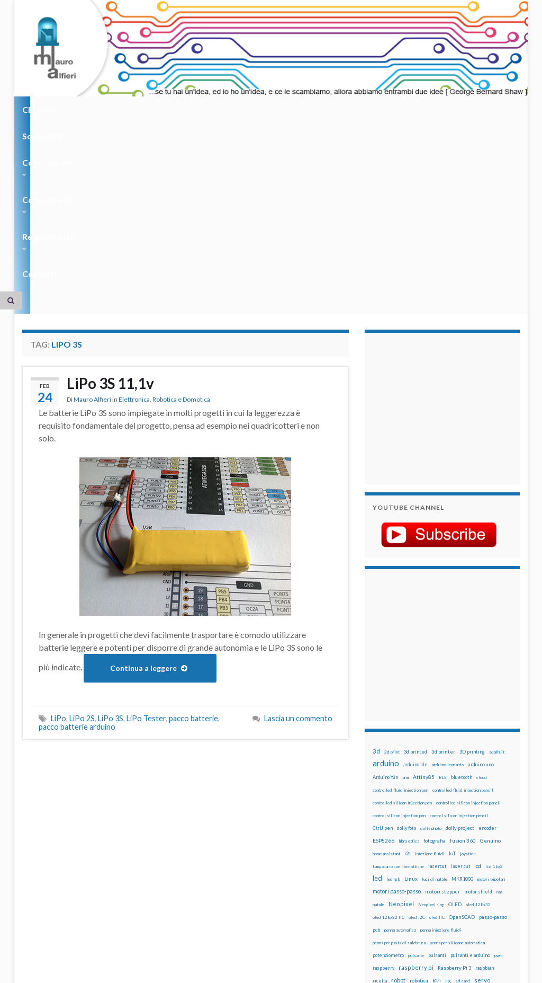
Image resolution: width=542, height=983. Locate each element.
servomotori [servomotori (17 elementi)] (386, 829)
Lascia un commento (298, 554)
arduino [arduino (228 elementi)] (386, 599)
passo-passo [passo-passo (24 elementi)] (493, 752)
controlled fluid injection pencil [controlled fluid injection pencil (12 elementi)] (462, 625)
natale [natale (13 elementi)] (378, 740)
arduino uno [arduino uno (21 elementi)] (481, 600)
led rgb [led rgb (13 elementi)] (393, 715)
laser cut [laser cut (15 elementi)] (460, 702)
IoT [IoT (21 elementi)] (452, 689)
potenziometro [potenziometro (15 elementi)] (388, 791)
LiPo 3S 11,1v (113, 219)
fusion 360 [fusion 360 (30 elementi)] (463, 676)
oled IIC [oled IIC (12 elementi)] (437, 753)
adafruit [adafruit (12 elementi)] (496, 587)
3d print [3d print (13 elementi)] (392, 587)
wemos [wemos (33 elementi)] (453, 854)
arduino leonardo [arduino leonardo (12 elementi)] (448, 600)
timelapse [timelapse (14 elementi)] (384, 854)
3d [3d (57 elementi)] (376, 586)
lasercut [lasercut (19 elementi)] (437, 702)
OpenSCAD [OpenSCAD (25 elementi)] (462, 752)
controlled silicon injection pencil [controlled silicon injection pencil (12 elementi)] (468, 638)
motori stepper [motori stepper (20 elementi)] (442, 727)
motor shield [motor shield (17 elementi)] (478, 727)
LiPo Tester (146, 554)
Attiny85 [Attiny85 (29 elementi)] (424, 612)
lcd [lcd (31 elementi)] (477, 701)
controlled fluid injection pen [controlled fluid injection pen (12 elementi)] (400, 625)
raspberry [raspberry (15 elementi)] (383, 804)
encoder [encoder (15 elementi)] (487, 664)
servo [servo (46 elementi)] (482, 815)
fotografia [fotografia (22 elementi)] (434, 676)
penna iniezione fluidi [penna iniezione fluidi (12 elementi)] (441, 765)
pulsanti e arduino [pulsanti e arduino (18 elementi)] (470, 791)
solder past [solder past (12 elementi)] (434, 829)
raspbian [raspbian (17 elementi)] (484, 804)
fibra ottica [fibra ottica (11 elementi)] (409, 676)
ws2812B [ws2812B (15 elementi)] (383, 867)
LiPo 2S (82, 554)
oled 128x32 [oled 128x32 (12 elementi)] (478, 740)
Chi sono (42, 109)
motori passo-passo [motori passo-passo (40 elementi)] (397, 726)
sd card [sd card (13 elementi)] (463, 816)
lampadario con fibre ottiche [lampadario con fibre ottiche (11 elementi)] (398, 702)
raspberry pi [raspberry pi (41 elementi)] (416, 803)
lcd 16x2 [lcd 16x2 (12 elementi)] (494, 702)
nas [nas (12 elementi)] (499, 727)
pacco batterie (193, 554)
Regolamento (319, 109)
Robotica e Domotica (181, 237)
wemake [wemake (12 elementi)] (433, 854)
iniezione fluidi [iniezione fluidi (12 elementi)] (430, 689)
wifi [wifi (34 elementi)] (470, 854)
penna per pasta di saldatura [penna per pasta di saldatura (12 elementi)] (399, 778)
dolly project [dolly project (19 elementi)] (460, 664)
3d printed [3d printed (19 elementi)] (415, 587)
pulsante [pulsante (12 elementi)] (416, 791)
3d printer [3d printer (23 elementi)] (443, 587)
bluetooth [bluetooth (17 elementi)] (461, 613)
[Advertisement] (439, 242)
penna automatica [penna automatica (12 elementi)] (400, 765)
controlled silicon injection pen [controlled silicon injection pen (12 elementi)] (402, 638)
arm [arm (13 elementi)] (405, 613)
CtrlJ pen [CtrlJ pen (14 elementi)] (383, 664)
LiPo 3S (110, 554)
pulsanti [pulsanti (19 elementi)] (437, 791)
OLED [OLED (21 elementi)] (455, 740)
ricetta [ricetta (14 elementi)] (380, 816)
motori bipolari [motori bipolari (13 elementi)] (491, 715)
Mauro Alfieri (92, 237)
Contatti (382, 109)
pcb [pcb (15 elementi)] (376, 765)
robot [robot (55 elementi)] (398, 815)
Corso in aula (245, 109)
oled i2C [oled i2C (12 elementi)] (417, 753)
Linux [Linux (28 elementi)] (411, 714)
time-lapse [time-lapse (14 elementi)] (475, 842)
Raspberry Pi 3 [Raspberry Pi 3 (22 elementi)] (454, 804)
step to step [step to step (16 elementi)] (444, 842)
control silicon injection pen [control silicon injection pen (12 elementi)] (399, 651)
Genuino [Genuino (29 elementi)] (490, 676)
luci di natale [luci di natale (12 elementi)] (434, 715)
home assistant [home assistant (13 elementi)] (386, 689)
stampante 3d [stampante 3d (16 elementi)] (388, 842)
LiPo (58, 554)
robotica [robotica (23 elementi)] (419, 816)
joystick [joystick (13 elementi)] (468, 689)
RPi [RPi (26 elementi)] (436, 816)
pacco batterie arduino (77, 562)
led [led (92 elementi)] (377, 714)
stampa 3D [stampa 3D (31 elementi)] (495, 829)
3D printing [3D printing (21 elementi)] (472, 587)
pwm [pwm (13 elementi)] (498, 791)
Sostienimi (101, 109)
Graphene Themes (111, 970)
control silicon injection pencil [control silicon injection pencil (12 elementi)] (459, 651)
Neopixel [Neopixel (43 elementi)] (401, 739)
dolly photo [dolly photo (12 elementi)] (430, 664)
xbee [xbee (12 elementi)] (401, 867)
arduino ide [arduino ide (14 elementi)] (415, 600)
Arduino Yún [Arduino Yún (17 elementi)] (385, 613)
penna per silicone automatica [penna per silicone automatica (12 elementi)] (457, 778)
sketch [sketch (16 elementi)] (411, 829)
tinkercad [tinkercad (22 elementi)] (411, 854)
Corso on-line (171, 109)
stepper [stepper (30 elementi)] (417, 841)
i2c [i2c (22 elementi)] (407, 689)
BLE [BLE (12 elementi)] (443, 613)
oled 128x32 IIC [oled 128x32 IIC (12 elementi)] (388, 753)
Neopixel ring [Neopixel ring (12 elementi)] (431, 740)
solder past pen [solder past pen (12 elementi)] (463, 829)
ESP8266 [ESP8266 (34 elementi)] (383, 676)
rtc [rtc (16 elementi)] (448, 816)
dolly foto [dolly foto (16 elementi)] (406, 664)
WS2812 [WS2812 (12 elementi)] (488, 854)
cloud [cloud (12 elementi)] (481, 613)
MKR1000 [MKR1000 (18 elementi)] (462, 715)
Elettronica (134, 237)
